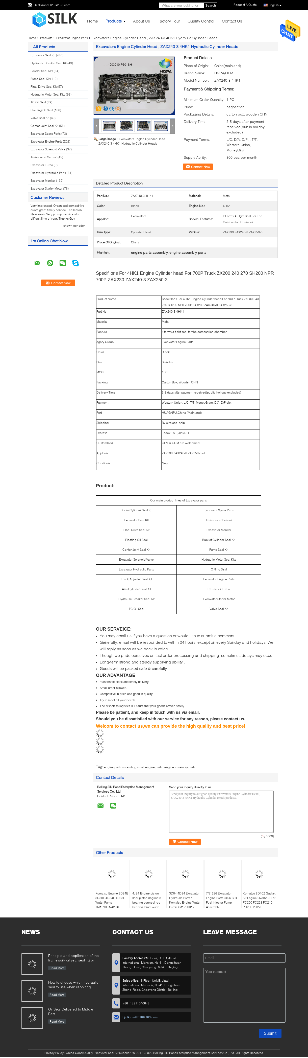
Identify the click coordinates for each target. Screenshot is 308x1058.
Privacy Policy (54, 1053)
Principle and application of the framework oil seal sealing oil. (73, 957)
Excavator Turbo (42, 165)
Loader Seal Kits (42, 71)
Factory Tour (169, 20)
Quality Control (201, 20)
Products (114, 20)
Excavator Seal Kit (43, 55)
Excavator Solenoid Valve (48, 149)
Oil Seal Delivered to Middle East (70, 1011)
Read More (57, 968)
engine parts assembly (119, 767)
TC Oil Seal (38, 102)
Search (210, 5)
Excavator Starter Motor (46, 188)
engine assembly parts (179, 767)
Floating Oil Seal (42, 110)
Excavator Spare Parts (46, 133)
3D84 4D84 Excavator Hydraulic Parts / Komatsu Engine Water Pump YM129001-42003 (184, 902)
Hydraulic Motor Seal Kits (48, 94)
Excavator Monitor (43, 180)
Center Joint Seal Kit (44, 126)
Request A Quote (245, 5)
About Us (141, 20)
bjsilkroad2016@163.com (52, 5)
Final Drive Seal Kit (44, 86)
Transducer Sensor (44, 157)
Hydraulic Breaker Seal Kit (49, 63)
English (275, 5)
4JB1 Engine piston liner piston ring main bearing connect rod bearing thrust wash (146, 900)
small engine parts (149, 767)
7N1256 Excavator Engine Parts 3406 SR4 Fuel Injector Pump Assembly (221, 900)
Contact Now (200, 167)
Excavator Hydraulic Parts (48, 173)
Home (92, 20)
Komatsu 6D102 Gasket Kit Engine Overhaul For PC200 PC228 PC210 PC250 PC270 (259, 900)
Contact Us (232, 20)
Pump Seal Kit (40, 79)
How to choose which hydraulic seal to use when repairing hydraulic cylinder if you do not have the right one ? (73, 985)
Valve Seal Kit (40, 118)
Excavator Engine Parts (72, 38)
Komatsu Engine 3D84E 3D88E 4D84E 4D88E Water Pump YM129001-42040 (111, 900)
